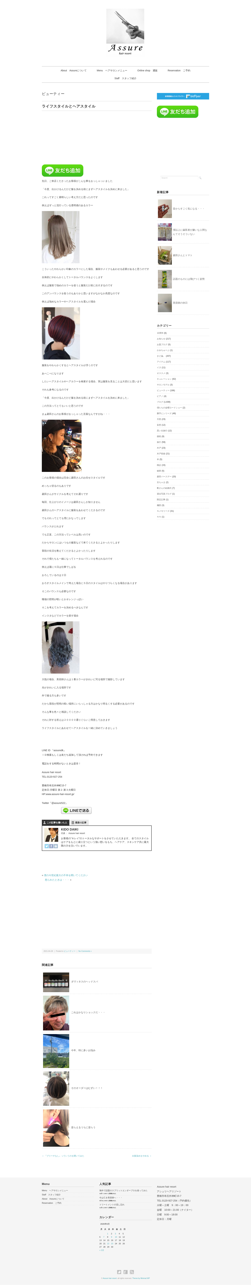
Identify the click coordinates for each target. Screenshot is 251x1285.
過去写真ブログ (164, 494)
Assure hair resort (110, 1278)
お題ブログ (162, 344)
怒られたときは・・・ (57, 880)
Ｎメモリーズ (163, 511)
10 (116, 1237)
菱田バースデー (164, 477)
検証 (159, 465)
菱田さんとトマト (182, 255)
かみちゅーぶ (163, 350)
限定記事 (161, 500)
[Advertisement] (71, 138)
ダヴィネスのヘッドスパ (84, 981)
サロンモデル (163, 385)
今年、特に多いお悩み (83, 1050)
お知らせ (161, 339)
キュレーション (164, 379)
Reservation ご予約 (179, 70)
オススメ (161, 373)
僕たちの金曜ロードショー (169, 408)
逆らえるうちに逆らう (83, 1127)
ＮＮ (159, 517)
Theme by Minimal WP (141, 1278)
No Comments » (85, 951)
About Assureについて (73, 70)
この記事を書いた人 (57, 822)
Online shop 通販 (148, 70)
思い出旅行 (162, 431)
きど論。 (161, 356)
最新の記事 (80, 822)
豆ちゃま (161, 482)
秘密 (159, 471)
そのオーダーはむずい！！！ (87, 1088)
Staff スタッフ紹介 (126, 78)
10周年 (160, 333)
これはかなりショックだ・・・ (88, 1012)
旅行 (159, 442)
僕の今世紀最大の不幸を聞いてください (66, 875)
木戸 (159, 448)
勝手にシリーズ (164, 413)
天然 (159, 419)
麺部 (159, 505)
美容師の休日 (180, 302)
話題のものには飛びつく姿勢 (189, 279)
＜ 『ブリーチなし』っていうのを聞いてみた (63, 1156)
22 (108, 1244)
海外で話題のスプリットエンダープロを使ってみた (123, 1190)
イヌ (159, 367)
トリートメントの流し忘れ (111, 1205)
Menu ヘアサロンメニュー (112, 70)
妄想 (159, 425)
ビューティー (53, 94)
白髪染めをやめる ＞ (141, 1156)
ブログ (160, 402)
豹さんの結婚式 (164, 488)
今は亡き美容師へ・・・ (110, 1197)
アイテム (161, 362)
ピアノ (160, 396)
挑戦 (159, 436)
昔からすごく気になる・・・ (189, 208)
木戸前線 (161, 454)
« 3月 (101, 1250)
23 (112, 1244)
